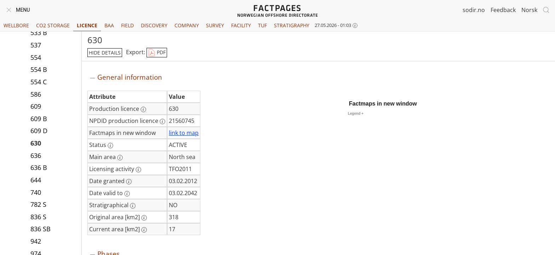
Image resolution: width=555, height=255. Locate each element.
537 (35, 45)
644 (35, 180)
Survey (215, 25)
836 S (38, 217)
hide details (105, 52)
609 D (38, 131)
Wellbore (16, 25)
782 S (38, 205)
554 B (38, 70)
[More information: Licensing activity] (138, 169)
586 (35, 95)
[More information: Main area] (120, 157)
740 (35, 193)
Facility (241, 25)
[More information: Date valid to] (127, 194)
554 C (38, 82)
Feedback (503, 10)
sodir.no (474, 10)
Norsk (529, 10)
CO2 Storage (53, 25)
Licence (87, 25)
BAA (109, 25)
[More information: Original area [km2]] (144, 218)
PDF (157, 53)
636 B (38, 168)
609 (35, 107)
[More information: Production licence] (143, 109)
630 (35, 144)
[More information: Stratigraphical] (133, 206)
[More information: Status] (110, 145)
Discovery (154, 25)
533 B (38, 33)
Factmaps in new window (383, 104)
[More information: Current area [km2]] (144, 230)
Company (186, 25)
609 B (38, 119)
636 (35, 156)
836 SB (40, 229)
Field (127, 25)
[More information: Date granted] (129, 182)
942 (35, 242)
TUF (262, 25)
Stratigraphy (291, 25)
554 (35, 58)
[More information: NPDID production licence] (162, 121)
